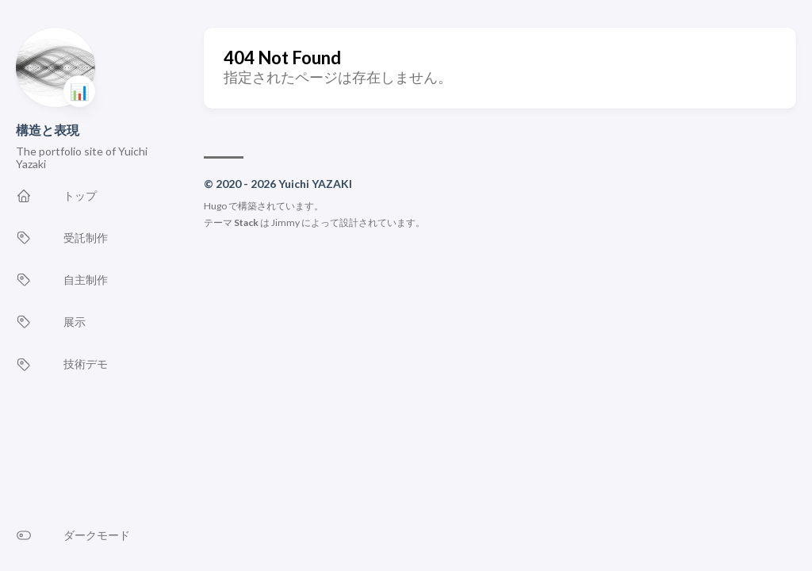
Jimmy (285, 222)
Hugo (215, 206)
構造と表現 (47, 129)
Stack (246, 222)
